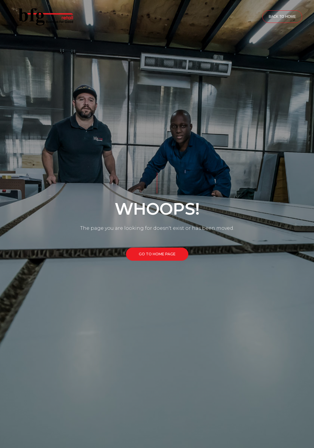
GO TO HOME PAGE (157, 254)
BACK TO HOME (282, 17)
